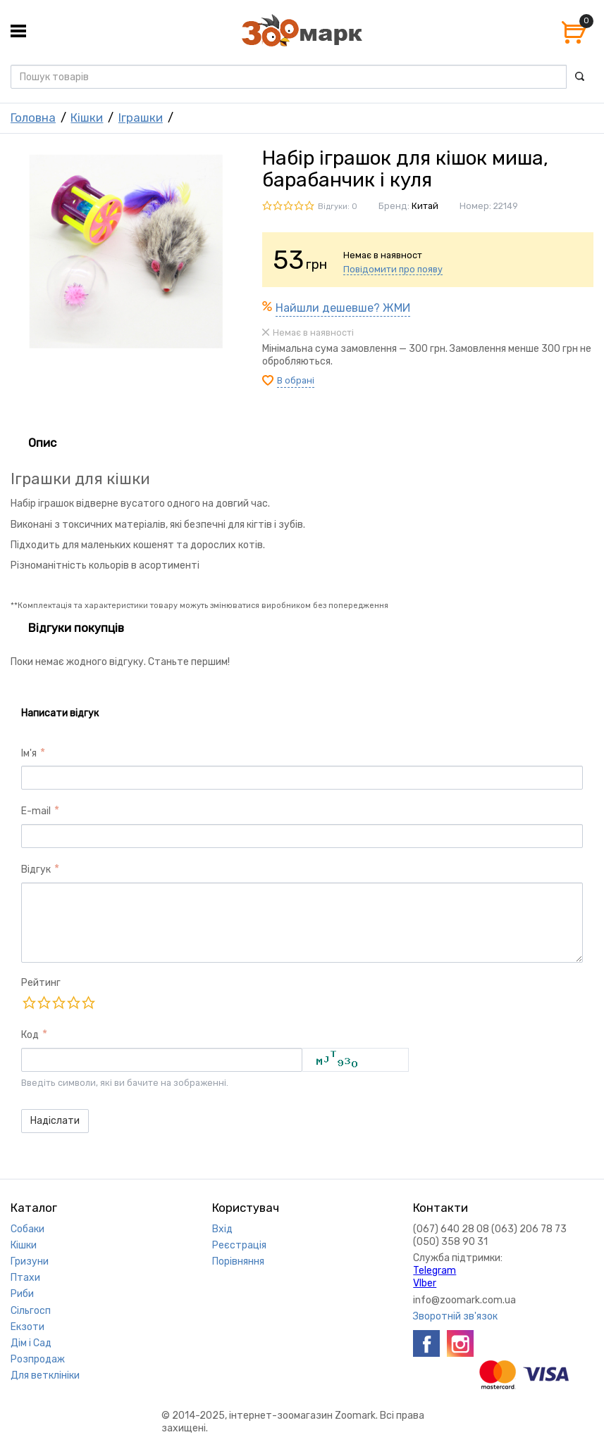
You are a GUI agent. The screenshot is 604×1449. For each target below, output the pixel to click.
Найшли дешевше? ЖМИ (343, 308)
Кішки (86, 117)
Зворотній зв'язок (455, 1316)
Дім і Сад (31, 1343)
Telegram (434, 1271)
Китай (425, 206)
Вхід (222, 1229)
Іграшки (140, 117)
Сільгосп (31, 1311)
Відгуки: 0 (337, 206)
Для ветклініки (45, 1375)
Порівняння (238, 1261)
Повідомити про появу (393, 269)
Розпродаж (38, 1359)
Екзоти (27, 1327)
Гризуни (30, 1261)
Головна (33, 117)
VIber (424, 1283)
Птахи (25, 1278)
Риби (22, 1294)
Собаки (27, 1229)
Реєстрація (239, 1245)
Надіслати (55, 1121)
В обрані (295, 380)
